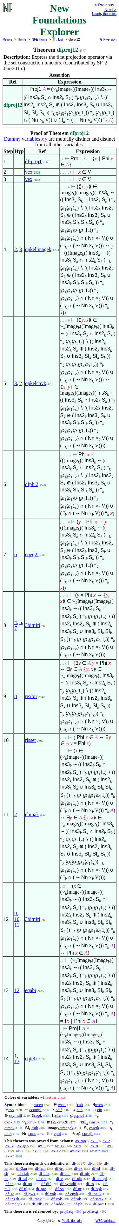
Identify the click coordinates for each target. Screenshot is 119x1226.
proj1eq (66, 1211)
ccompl (35, 1109)
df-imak (35, 1198)
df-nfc (85, 1173)
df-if (22, 1188)
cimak (9, 1127)
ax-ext (75, 1151)
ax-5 (41, 1145)
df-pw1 (29, 1193)
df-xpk (50, 1193)
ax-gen (23, 1145)
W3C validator (106, 1221)
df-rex (41, 1178)
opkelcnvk (35, 383)
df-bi (76, 1163)
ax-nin (95, 1151)
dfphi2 (31, 484)
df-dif (46, 1183)
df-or (92, 1163)
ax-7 (19, 1151)
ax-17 (59, 1145)
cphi (57, 1133)
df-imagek (13, 1204)
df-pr (77, 1188)
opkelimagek (38, 249)
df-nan (40, 1168)
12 (16, 990)
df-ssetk (96, 1198)
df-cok (56, 1198)
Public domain (72, 1221)
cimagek (66, 1127)
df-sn (59, 1188)
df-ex (78, 1168)
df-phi (78, 1204)
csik (34, 1127)
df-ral (22, 1178)
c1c (58, 1115)
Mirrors (7, 39)
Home (22, 39)
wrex (99, 1104)
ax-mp (81, 1140)
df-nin (77, 1178)
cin (99, 1109)
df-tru (59, 1168)
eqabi (30, 990)
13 (16, 1061)
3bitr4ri (32, 625)
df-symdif (68, 1183)
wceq (38, 1104)
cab (80, 1104)
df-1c (9, 1193)
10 (16, 919)
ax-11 (37, 1151)
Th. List (58, 39)
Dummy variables (22, 139)
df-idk (37, 1204)
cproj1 (87, 1133)
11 (16, 925)
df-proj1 (33, 161)
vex (28, 172)
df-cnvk (71, 1193)
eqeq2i (32, 554)
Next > (110, 9)
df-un (27, 1183)
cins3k (94, 1122)
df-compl (99, 1178)
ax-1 (94, 1140)
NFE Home (39, 39)
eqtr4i (31, 1058)
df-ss (90, 1183)
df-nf (96, 1168)
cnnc (32, 1133)
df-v (59, 1178)
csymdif (15, 1115)
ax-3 (9, 1145)
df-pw (41, 1188)
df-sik (76, 1198)
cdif (59, 1109)
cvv (11, 1109)
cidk (7, 1133)
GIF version (108, 39)
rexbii (31, 696)
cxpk (8, 1122)
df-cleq (44, 1173)
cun (79, 1109)
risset (30, 740)
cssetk (94, 1127)
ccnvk (31, 1122)
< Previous (104, 5)
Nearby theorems (104, 14)
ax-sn (9, 1156)
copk (38, 1115)
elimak (32, 814)
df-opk (96, 1188)
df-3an (21, 1168)
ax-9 (77, 1145)
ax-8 (94, 1145)
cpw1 (79, 1115)
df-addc (57, 1204)
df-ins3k (12, 1198)
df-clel (65, 1173)
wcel (62, 1104)
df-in (9, 1183)
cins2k (62, 1122)
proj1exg (90, 1211)
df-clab (23, 1173)
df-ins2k (94, 1193)
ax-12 (56, 1151)
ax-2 (106, 1140)
